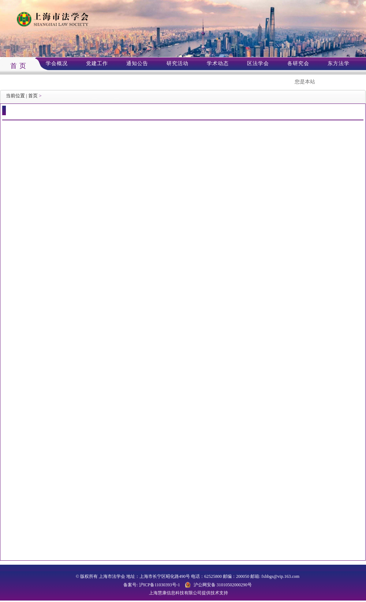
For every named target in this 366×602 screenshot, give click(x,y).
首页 (33, 95)
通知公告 (137, 63)
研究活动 (177, 63)
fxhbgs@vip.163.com (280, 576)
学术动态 (218, 63)
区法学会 (258, 63)
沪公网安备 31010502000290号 (223, 584)
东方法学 (339, 63)
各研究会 (298, 63)
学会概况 (57, 63)
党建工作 (97, 63)
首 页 (18, 65)
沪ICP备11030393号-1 (159, 584)
